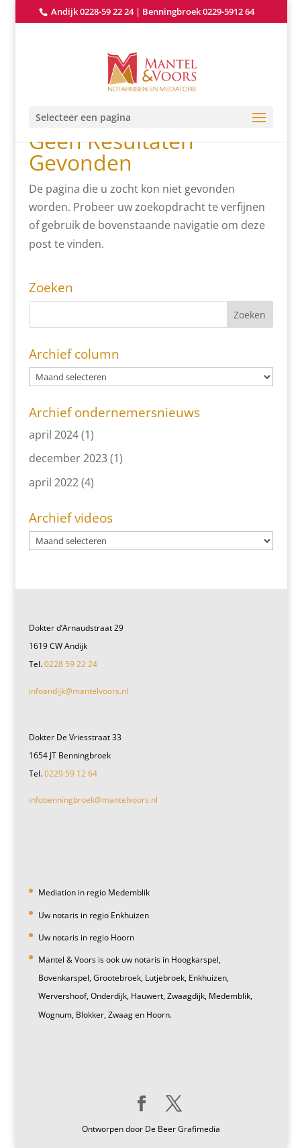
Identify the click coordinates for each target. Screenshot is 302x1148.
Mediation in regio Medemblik (94, 892)
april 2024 (54, 434)
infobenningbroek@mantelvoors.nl (93, 799)
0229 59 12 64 (70, 773)
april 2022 (54, 482)
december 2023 (68, 458)
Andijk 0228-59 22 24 (92, 11)
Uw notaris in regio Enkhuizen (93, 915)
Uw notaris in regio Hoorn (86, 937)
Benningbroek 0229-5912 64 (198, 11)
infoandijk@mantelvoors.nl (78, 691)
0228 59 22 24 (70, 664)
